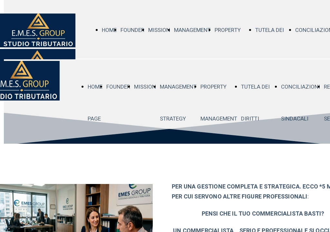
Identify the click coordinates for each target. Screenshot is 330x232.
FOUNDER (132, 30)
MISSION (159, 30)
